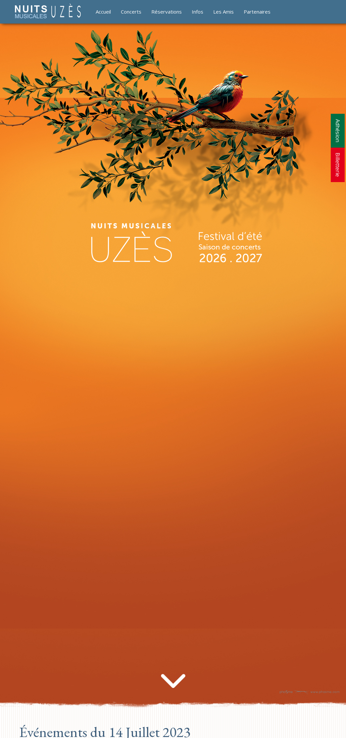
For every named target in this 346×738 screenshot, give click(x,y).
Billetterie (337, 165)
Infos (197, 11)
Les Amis (223, 11)
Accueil (103, 11)
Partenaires (257, 11)
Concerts (131, 11)
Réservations (166, 11)
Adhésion (337, 130)
